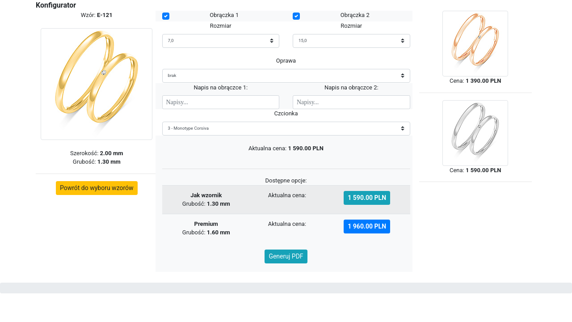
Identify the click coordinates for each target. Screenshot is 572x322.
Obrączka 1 (224, 15)
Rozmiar (220, 25)
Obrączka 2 (355, 15)
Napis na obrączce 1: (220, 87)
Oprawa (286, 60)
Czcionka (286, 113)
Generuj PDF (286, 256)
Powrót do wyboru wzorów (97, 187)
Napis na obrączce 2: (351, 87)
